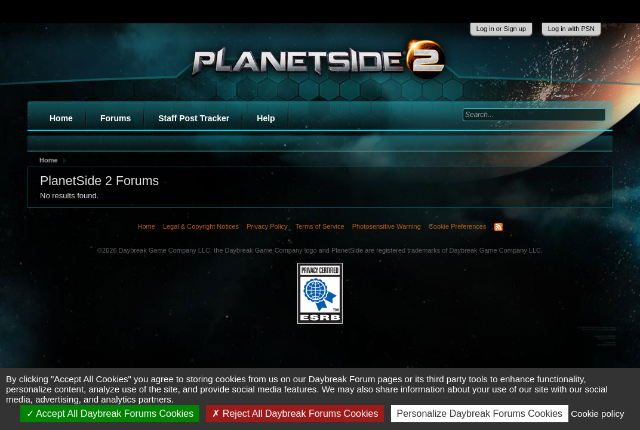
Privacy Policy (267, 226)
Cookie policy (597, 413)
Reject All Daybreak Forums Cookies (295, 413)
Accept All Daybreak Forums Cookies (110, 413)
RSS (498, 227)
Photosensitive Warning (386, 226)
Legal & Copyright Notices (201, 226)
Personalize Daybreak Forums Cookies (479, 413)
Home (61, 118)
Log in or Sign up (501, 28)
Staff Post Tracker (193, 118)
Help (266, 118)
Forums (115, 118)
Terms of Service (320, 226)
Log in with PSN (571, 28)
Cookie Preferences (458, 226)
